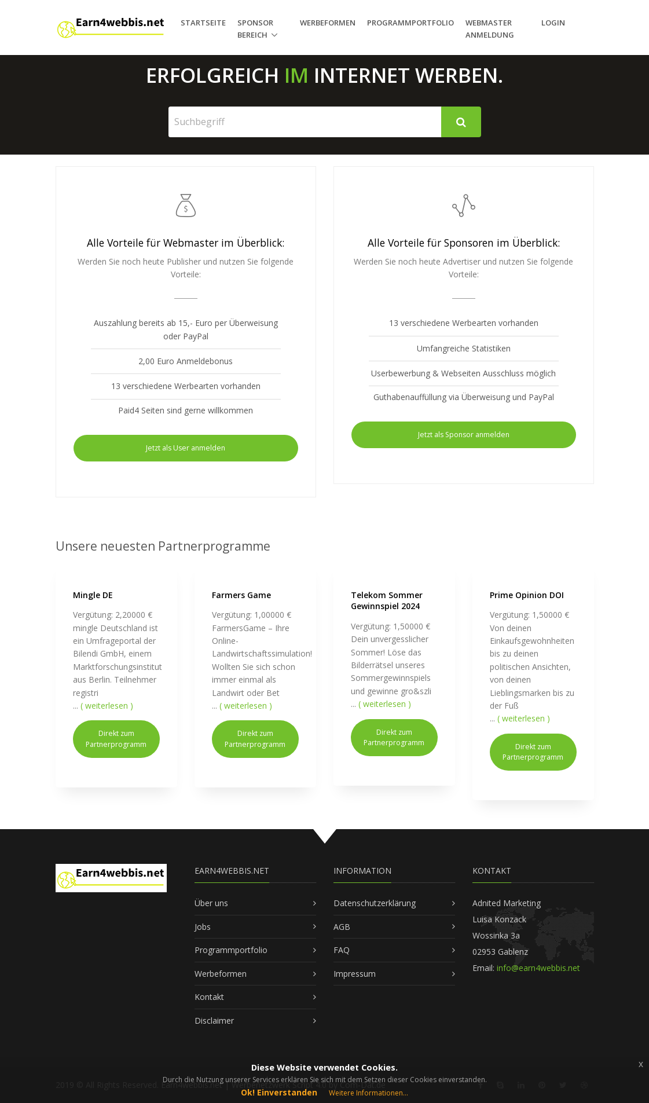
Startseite (203, 22)
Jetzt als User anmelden (185, 448)
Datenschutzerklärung (374, 902)
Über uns (211, 902)
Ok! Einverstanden (279, 1092)
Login (553, 22)
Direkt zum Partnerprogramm (116, 738)
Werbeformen (327, 22)
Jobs (203, 926)
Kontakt (209, 996)
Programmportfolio (410, 22)
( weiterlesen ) (106, 705)
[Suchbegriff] (305, 122)
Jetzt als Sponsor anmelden (463, 434)
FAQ (341, 949)
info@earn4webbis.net (538, 967)
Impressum (354, 973)
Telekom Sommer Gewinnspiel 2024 (387, 600)
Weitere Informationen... (368, 1093)
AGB (341, 926)
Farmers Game (241, 594)
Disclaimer (214, 1020)
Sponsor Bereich (255, 28)
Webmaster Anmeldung (489, 28)
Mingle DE (93, 594)
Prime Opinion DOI (527, 594)
